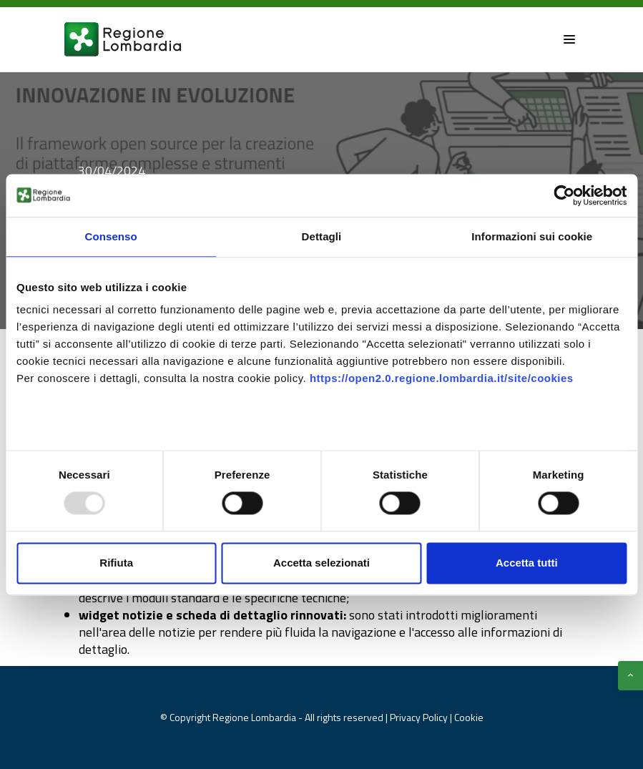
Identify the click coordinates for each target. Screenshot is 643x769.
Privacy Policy (420, 717)
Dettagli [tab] (322, 236)
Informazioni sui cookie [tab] (531, 236)
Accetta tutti (527, 563)
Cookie (469, 717)
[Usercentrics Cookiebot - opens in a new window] (564, 195)
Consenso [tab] (111, 236)
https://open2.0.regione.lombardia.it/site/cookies (442, 378)
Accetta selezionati (321, 563)
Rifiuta (116, 563)
